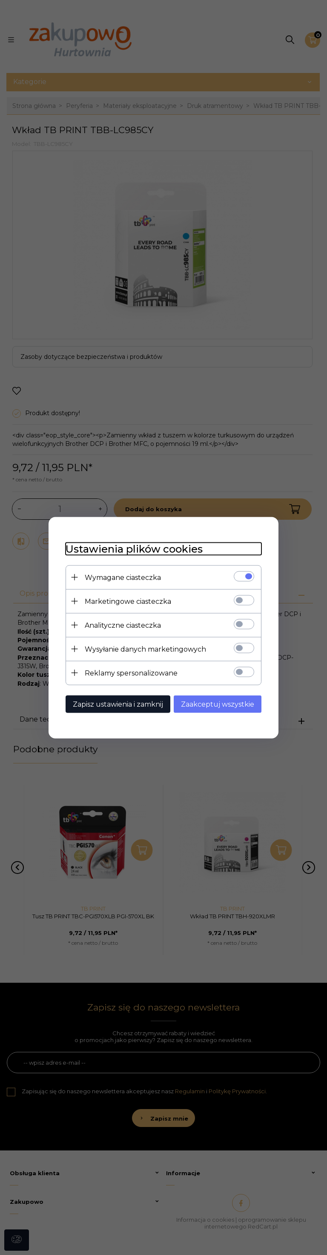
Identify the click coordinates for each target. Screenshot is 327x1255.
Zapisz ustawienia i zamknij (118, 704)
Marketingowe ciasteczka (128, 601)
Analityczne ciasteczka (123, 625)
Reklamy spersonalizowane (131, 673)
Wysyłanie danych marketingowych (145, 649)
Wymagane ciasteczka (123, 577)
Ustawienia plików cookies (134, 548)
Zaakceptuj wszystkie (217, 704)
